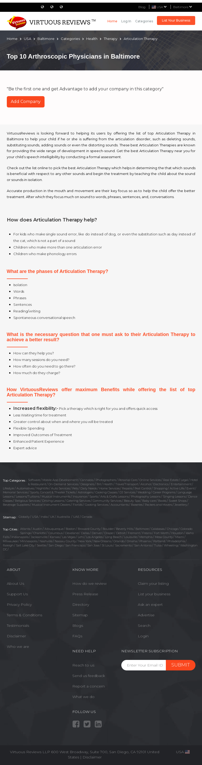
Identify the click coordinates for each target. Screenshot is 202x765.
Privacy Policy (19, 604)
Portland (159, 541)
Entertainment (181, 484)
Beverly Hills (124, 529)
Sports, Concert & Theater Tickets (52, 492)
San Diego (55, 545)
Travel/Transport (126, 484)
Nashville (46, 541)
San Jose (93, 545)
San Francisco (75, 545)
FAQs (77, 636)
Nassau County (65, 541)
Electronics (160, 484)
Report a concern (88, 686)
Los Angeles (94, 537)
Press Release (85, 594)
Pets (75, 488)
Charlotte (39, 533)
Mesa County (164, 537)
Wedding (144, 492)
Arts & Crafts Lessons (114, 496)
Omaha (132, 541)
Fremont (134, 533)
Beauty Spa (132, 501)
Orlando (118, 541)
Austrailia (64, 517)
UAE (76, 517)
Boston (70, 529)
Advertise (146, 615)
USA (35, 517)
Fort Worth (161, 533)
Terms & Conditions (24, 615)
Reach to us (83, 665)
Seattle (41, 545)
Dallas (85, 533)
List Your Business (176, 20)
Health (108, 484)
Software (34, 480)
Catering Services (78, 501)
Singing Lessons (174, 496)
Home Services (109, 488)
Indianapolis (20, 537)
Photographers (106, 480)
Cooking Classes (106, 492)
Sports (93, 496)
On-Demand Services (63, 484)
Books (162, 501)
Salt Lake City (25, 545)
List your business (154, 594)
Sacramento (123, 545)
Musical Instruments (56, 496)
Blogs (77, 625)
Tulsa (158, 545)
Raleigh (8, 545)
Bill (99, 484)
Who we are (18, 646)
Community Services (107, 501)
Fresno (147, 533)
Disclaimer (16, 636)
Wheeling (171, 545)
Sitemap (80, 615)
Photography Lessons (146, 496)
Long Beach (113, 537)
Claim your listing (153, 583)
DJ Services (127, 492)
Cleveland (72, 533)
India (44, 517)
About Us (15, 583)
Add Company (26, 101)
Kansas (55, 537)
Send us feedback (88, 675)
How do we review (89, 583)
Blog (141, 7)
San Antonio (143, 545)
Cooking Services (96, 504)
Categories (144, 21)
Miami (179, 537)
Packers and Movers (158, 504)
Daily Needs (88, 488)
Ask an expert (150, 604)
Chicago (172, 529)
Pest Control (143, 488)
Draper (109, 533)
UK (52, 517)
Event (191, 488)
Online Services (150, 480)
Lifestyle (8, 488)
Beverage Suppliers (16, 504)
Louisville (130, 537)
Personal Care (127, 480)
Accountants (120, 504)
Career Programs (164, 492)
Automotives (25, 488)
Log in (126, 21)
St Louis (107, 545)
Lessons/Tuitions (27, 496)
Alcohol (145, 484)
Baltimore (182, 7)
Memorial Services (15, 492)
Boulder (108, 529)
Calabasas (158, 529)
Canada (87, 517)
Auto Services (60, 488)
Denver (97, 533)
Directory (80, 604)
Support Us (17, 594)
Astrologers (85, 492)
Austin (37, 529)
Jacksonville (39, 537)
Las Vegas (68, 537)
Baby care (149, 501)
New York (84, 541)
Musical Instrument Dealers (51, 504)
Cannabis (86, 480)
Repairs (127, 488)
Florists (78, 504)
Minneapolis (28, 541)
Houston (177, 533)
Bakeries (137, 504)
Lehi (81, 537)
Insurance (80, 496)
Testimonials (18, 625)
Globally (24, 517)
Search (144, 625)
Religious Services (27, 501)
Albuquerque (54, 529)
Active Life (177, 488)
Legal (184, 480)
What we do (83, 696)
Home (112, 21)
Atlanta (25, 529)
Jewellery (180, 504)
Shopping (160, 488)
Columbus (55, 533)
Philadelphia (176, 541)
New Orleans (102, 541)
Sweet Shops (178, 501)
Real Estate (170, 480)
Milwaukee (10, 541)
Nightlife (42, 488)
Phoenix (145, 541)
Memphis (145, 537)
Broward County (89, 529)
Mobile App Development (60, 480)
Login (143, 636)
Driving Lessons (53, 501)
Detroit (120, 533)
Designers (87, 484)
